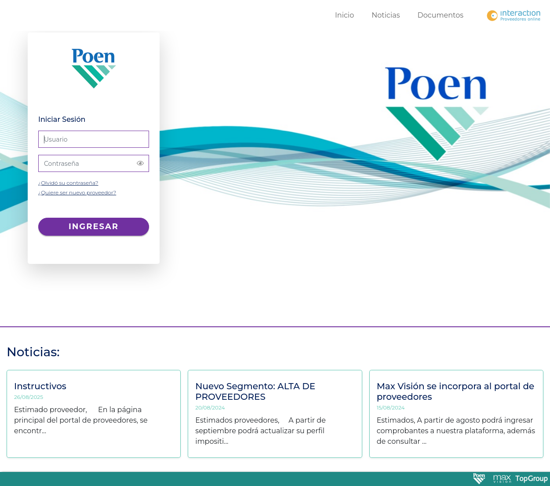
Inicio (344, 15)
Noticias (386, 15)
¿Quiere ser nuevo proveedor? (77, 192)
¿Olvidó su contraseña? (68, 182)
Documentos (441, 15)
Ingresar (94, 226)
